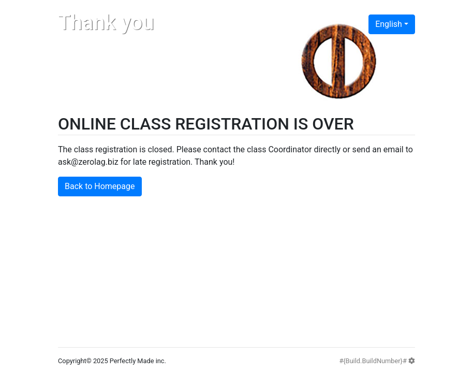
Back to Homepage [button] (100, 186)
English (388, 24)
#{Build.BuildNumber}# (377, 361)
